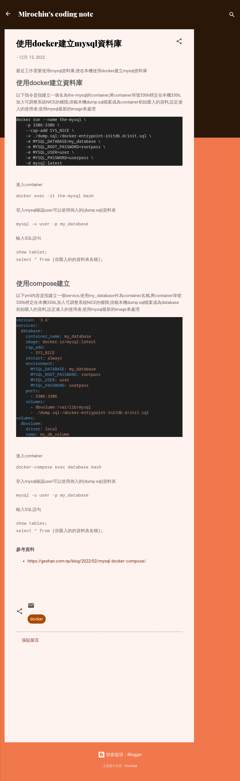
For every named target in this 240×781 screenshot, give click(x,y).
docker (36, 619)
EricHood (131, 766)
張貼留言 (30, 640)
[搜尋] (232, 15)
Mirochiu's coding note (55, 13)
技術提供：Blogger (120, 754)
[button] (179, 42)
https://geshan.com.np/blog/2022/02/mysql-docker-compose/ (87, 561)
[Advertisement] (217, 115)
